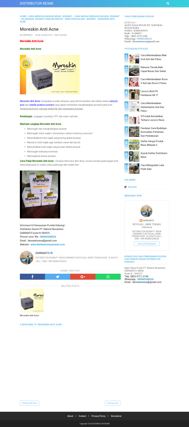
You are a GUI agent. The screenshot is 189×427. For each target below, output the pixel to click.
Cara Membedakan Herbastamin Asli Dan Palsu (152, 107)
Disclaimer (116, 416)
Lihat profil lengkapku (146, 244)
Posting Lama (112, 403)
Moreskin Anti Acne (29, 315)
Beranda (132, 187)
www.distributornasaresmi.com (47, 244)
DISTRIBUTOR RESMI (36, 3)
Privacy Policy (98, 416)
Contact (82, 416)
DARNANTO (148, 220)
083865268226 (47, 237)
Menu (61, 3)
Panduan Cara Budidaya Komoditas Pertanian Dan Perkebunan (154, 132)
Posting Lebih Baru (29, 403)
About (70, 416)
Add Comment (60, 35)
